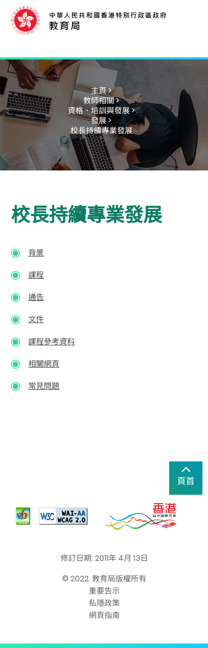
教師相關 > (101, 101)
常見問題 (43, 385)
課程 (36, 274)
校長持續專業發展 (101, 130)
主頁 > (101, 91)
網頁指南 (104, 615)
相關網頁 (43, 363)
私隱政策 (104, 603)
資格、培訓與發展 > (101, 110)
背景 (36, 252)
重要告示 (104, 590)
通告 (36, 297)
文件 (36, 319)
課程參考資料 (51, 341)
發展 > (101, 120)
